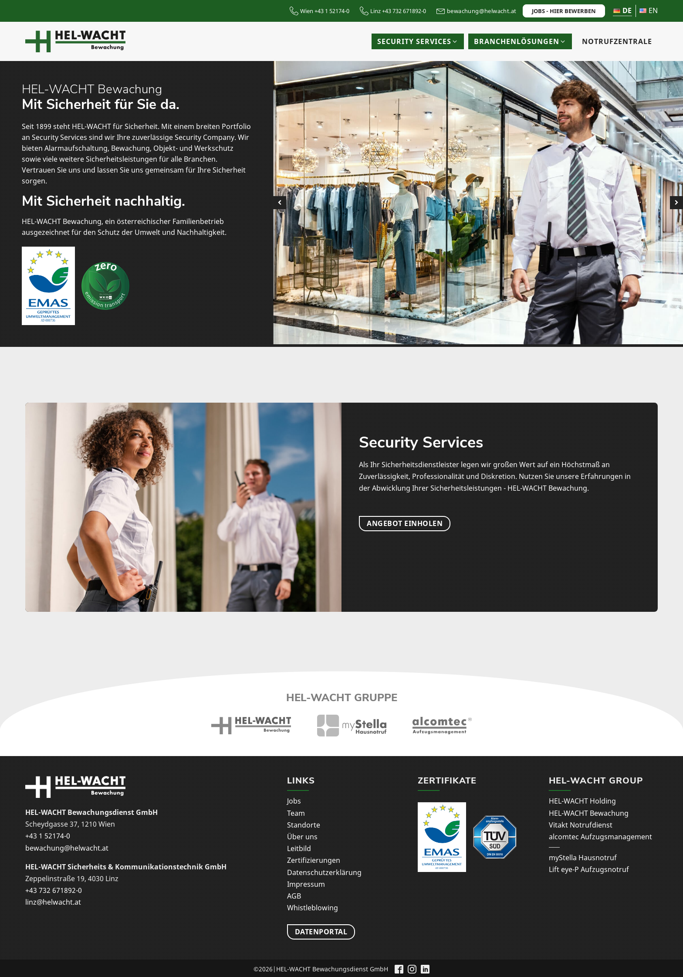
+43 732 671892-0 (53, 890)
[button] (418, 41)
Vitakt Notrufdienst (580, 825)
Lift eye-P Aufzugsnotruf (589, 869)
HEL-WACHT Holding (582, 801)
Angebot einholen (405, 523)
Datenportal (321, 934)
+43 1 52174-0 (47, 836)
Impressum (306, 884)
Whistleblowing (312, 908)
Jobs (294, 801)
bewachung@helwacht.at (66, 848)
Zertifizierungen (313, 860)
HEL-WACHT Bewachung (589, 813)
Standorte (303, 825)
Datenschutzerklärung (324, 872)
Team (296, 813)
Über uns (302, 836)
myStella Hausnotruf (583, 857)
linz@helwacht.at (53, 902)
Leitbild (299, 848)
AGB (294, 896)
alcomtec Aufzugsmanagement (600, 836)
